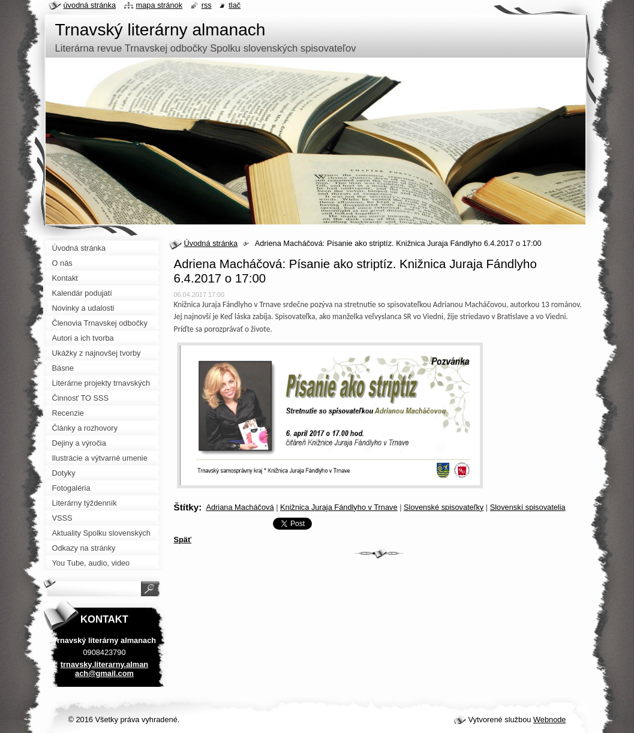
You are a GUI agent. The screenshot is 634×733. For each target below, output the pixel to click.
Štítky (186, 507)
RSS (207, 5)
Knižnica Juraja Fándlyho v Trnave (339, 507)
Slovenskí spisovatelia (528, 507)
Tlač (235, 5)
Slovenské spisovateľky (443, 507)
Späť (183, 539)
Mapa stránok (159, 5)
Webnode (549, 719)
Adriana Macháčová (240, 507)
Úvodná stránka (211, 243)
